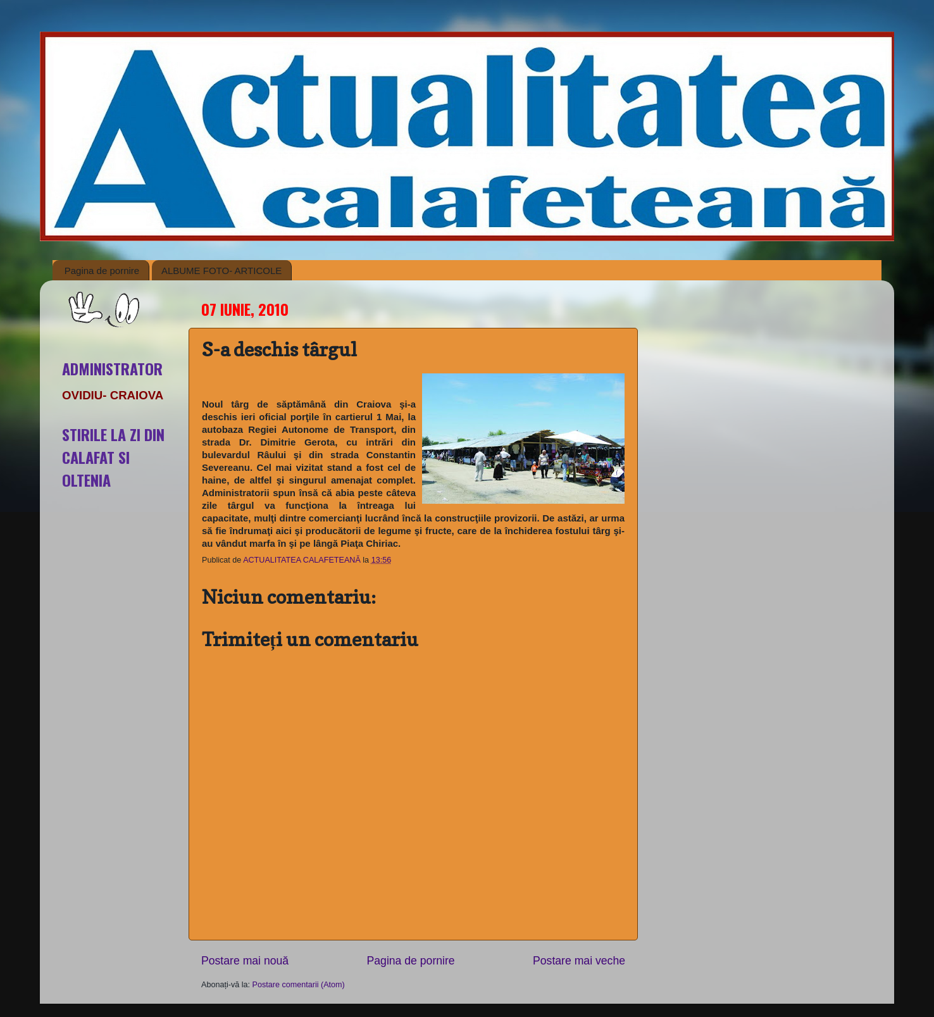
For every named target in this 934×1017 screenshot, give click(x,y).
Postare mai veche (579, 960)
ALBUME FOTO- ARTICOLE (221, 270)
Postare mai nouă (245, 960)
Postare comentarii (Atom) (298, 984)
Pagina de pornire (102, 270)
